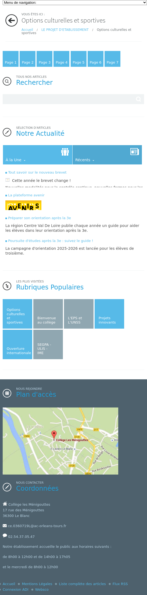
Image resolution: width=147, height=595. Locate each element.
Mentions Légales (37, 584)
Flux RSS (120, 584)
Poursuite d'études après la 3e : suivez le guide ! (50, 241)
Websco (42, 589)
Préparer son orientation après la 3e (39, 218)
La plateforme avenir (26, 195)
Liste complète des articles (82, 584)
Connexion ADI (15, 589)
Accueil (27, 30)
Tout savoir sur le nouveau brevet (37, 172)
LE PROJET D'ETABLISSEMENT (65, 30)
